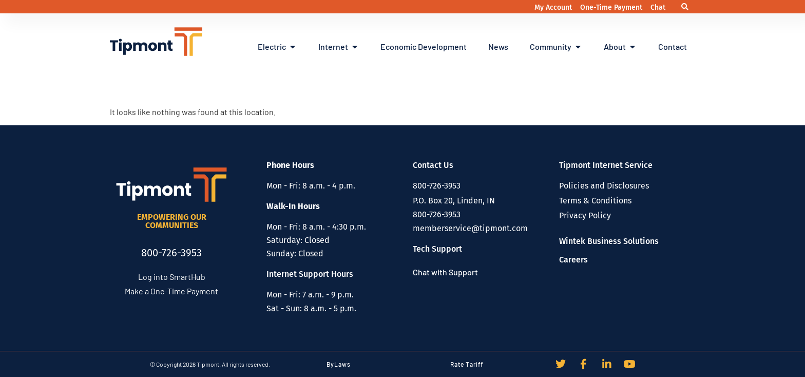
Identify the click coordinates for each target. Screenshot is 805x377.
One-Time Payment (612, 7)
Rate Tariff (466, 364)
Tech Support (437, 249)
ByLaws (339, 364)
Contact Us (433, 165)
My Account (554, 7)
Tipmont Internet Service (606, 165)
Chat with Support (445, 272)
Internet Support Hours (309, 274)
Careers (573, 260)
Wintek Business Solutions (609, 241)
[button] (684, 7)
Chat (657, 7)
